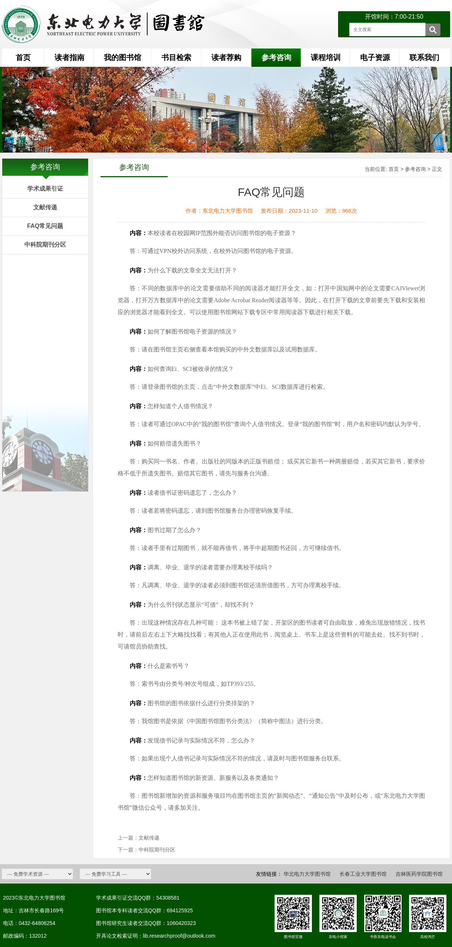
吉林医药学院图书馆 (419, 874)
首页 (23, 57)
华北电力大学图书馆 (307, 874)
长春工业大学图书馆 (363, 874)
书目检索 (176, 57)
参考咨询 (415, 169)
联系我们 (424, 57)
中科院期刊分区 (45, 244)
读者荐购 (226, 57)
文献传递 (45, 207)
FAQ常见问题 (45, 226)
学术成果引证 (45, 188)
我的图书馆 (122, 57)
